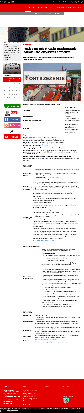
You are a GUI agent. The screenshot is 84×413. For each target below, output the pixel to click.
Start (5, 42)
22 (9, 94)
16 (12, 90)
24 (14, 94)
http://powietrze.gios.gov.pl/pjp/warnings (46, 339)
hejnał (65, 392)
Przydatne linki (7, 57)
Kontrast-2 (76, 2)
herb (64, 394)
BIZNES (68, 8)
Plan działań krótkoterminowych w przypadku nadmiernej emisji (12, 51)
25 (17, 94)
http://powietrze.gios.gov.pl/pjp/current (43, 240)
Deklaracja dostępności (29, 404)
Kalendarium (47, 13)
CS (12, 2)
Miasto (27, 8)
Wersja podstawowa (70, 2)
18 (17, 90)
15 (9, 90)
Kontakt (57, 13)
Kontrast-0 (72, 2)
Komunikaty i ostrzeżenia (10, 46)
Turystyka (60, 8)
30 (12, 97)
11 (17, 87)
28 (7, 97)
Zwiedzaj (11, 106)
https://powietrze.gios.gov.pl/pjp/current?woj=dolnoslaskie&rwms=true (53, 342)
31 (14, 97)
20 (4, 94)
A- (68, 2)
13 (4, 90)
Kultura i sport (47, 8)
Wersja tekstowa (78, 2)
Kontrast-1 (74, 2)
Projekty (77, 8)
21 (7, 94)
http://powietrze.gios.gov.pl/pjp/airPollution (44, 144)
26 (19, 94)
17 (14, 90)
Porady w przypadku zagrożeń (11, 48)
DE (9, 2)
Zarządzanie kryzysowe (18, 42)
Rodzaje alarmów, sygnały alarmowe (10, 54)
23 (12, 94)
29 (9, 97)
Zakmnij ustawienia (82, 2)
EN (5, 2)
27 (4, 97)
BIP (30, 13)
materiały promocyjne (68, 396)
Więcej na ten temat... (12, 410)
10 (14, 87)
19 (19, 90)
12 (19, 87)
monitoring (38, 13)
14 (7, 90)
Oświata (36, 8)
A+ (63, 2)
